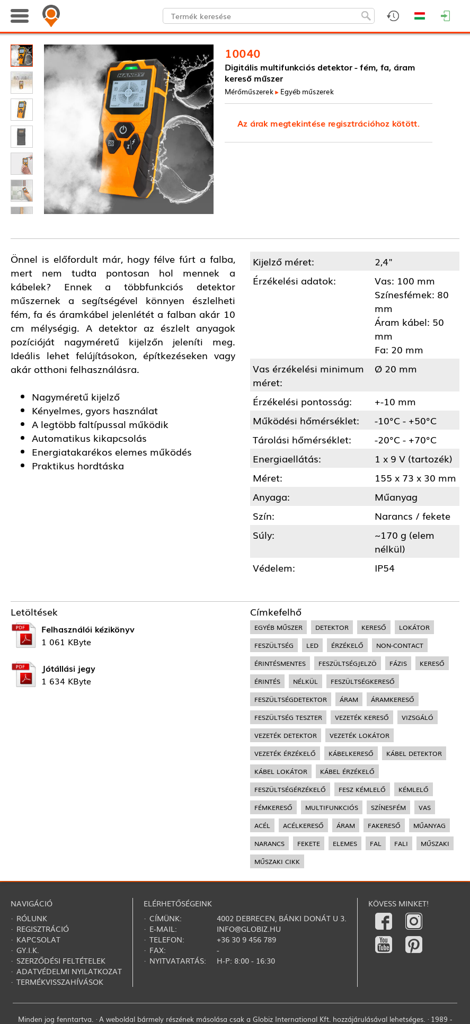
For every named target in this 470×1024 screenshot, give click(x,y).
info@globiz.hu (249, 928)
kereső (373, 627)
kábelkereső (351, 753)
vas (425, 807)
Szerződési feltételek (60, 960)
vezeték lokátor (359, 735)
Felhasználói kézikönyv (88, 628)
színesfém (388, 807)
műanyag (429, 825)
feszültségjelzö (347, 663)
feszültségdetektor (290, 699)
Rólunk (31, 918)
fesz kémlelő (362, 789)
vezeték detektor (285, 735)
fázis (398, 663)
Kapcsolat (38, 939)
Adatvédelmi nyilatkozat (69, 971)
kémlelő (413, 789)
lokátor (414, 627)
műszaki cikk (277, 861)
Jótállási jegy (68, 668)
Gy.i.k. (27, 950)
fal (376, 843)
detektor (332, 627)
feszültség (274, 645)
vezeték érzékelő (285, 753)
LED (312, 645)
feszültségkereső (363, 681)
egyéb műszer (278, 627)
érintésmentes (280, 663)
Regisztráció (42, 928)
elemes (345, 843)
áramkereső (392, 699)
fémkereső (273, 807)
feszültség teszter (288, 717)
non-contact (399, 645)
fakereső (384, 825)
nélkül (305, 681)
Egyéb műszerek (307, 91)
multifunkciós (331, 807)
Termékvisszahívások (59, 981)
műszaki (435, 843)
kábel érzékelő (347, 771)
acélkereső (303, 825)
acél (262, 825)
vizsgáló (417, 717)
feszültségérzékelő (290, 789)
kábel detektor (414, 753)
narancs (269, 843)
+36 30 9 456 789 (246, 939)
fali (401, 843)
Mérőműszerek (249, 91)
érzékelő (347, 645)
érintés (267, 681)
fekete (308, 843)
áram (349, 699)
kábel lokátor (280, 771)
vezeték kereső (362, 717)
